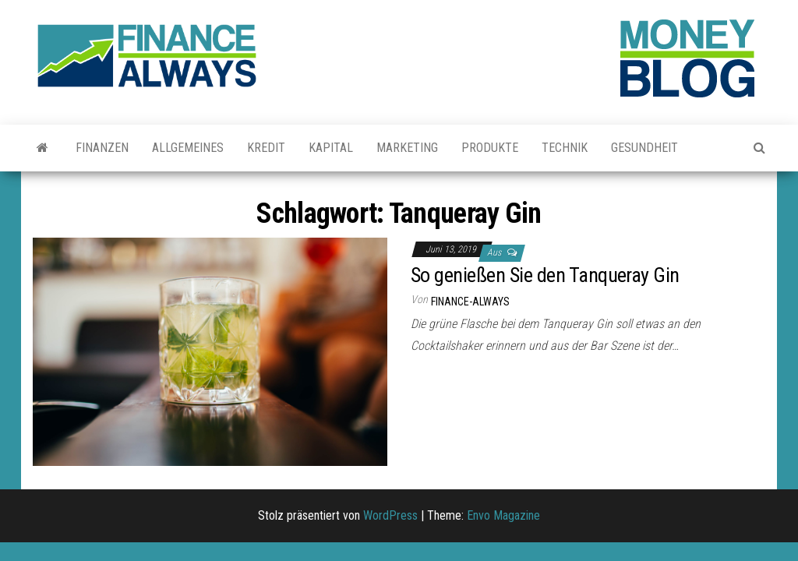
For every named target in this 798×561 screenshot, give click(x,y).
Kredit (266, 147)
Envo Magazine (503, 515)
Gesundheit (644, 147)
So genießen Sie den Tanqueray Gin (545, 275)
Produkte (489, 147)
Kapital (331, 147)
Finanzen (102, 147)
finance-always (470, 301)
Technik (565, 147)
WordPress (390, 515)
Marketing (407, 147)
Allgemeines (188, 147)
